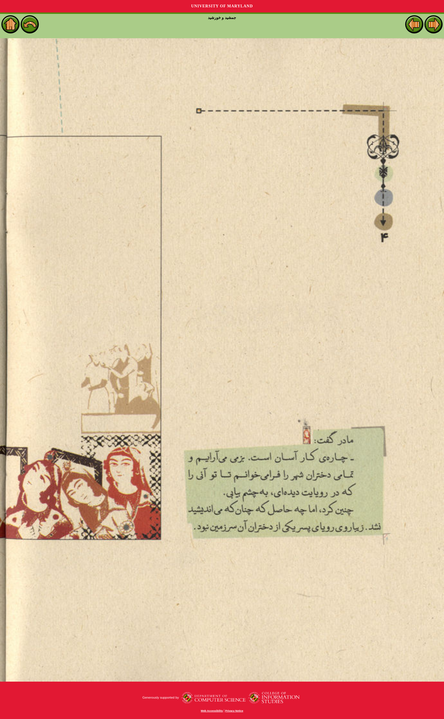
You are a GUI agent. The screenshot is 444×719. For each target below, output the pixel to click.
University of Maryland (222, 6)
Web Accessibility (212, 710)
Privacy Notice (234, 710)
